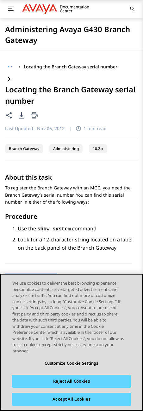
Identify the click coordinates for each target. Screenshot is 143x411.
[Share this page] (9, 115)
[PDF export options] (21, 115)
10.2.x (98, 148)
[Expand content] (9, 79)
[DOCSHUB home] (57, 9)
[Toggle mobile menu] (10, 9)
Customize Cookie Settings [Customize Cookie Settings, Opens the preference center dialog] (71, 363)
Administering (66, 148)
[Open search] (132, 9)
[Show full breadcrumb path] (10, 66)
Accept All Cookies (71, 399)
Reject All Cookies (71, 381)
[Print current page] (34, 116)
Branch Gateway (24, 148)
